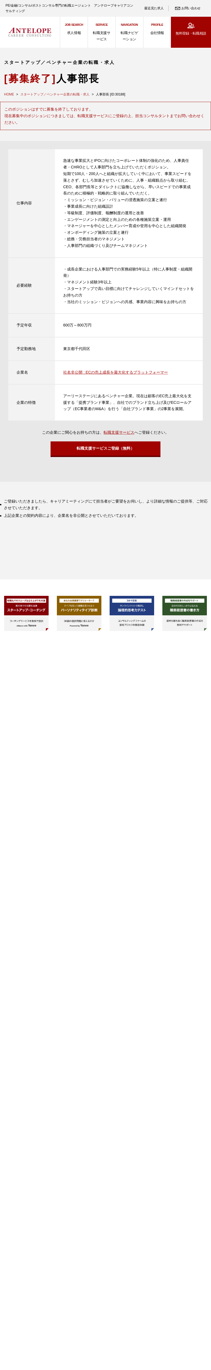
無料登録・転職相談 (191, 33)
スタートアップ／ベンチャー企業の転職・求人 (55, 94)
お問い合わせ (191, 8)
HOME (9, 94)
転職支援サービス (119, 432)
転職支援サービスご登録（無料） (105, 450)
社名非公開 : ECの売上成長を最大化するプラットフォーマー (115, 372)
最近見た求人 (153, 8)
